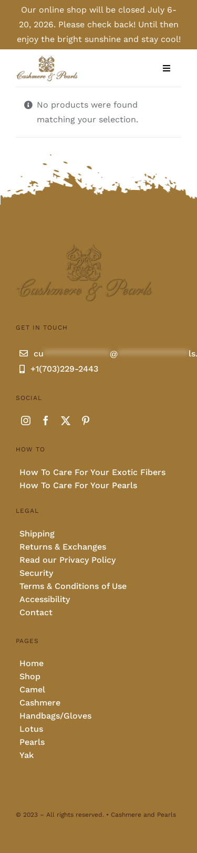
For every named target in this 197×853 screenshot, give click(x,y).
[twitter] (65, 420)
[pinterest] (85, 420)
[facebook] (45, 420)
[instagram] (25, 420)
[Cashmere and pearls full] (47, 59)
